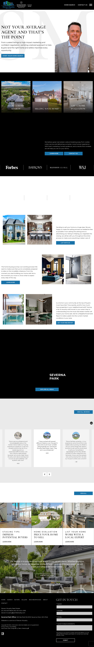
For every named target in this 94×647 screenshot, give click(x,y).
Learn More (10, 282)
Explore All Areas (47, 389)
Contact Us (82, 5)
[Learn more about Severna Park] (47, 364)
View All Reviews (83, 412)
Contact (4, 603)
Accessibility (13, 626)
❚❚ (91, 423)
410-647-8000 (8, 610)
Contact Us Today (47, 575)
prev (45, 474)
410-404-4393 (21, 610)
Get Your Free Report (65, 323)
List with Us (65, 243)
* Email (59, 617)
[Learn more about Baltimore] (81, 364)
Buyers (17, 599)
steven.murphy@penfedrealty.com (13, 613)
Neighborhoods (35, 599)
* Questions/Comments (66, 624)
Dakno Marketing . (23, 628)
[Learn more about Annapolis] (13, 364)
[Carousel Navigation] (47, 474)
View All (83, 493)
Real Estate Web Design (8, 628)
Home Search (69, 5)
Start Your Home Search (13, 56)
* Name (59, 604)
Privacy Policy (5, 626)
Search (9, 599)
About (45, 599)
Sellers (24, 599)
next (49, 474)
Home (3, 599)
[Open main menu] (91, 5)
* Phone (60, 610)
